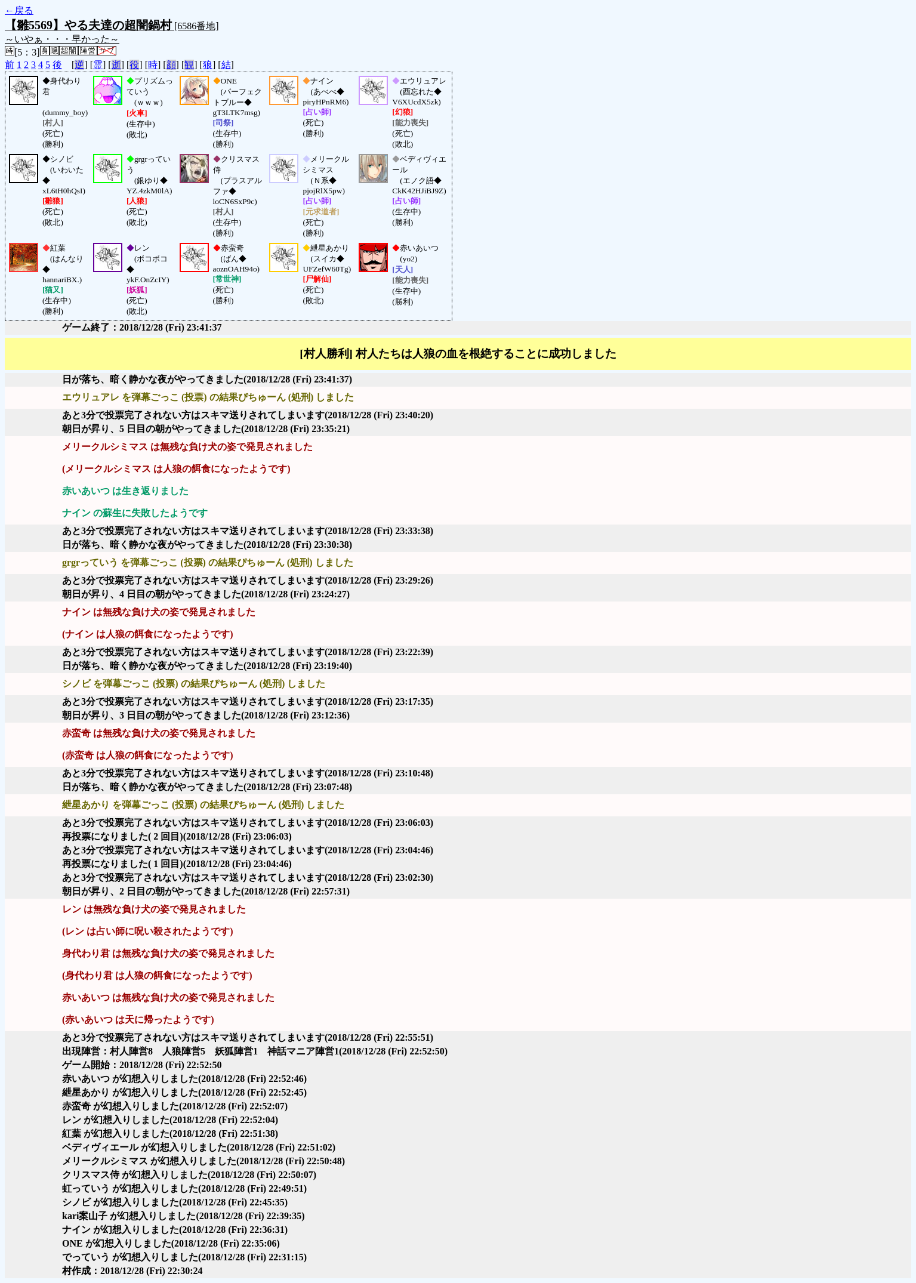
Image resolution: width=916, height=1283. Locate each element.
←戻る (19, 10)
